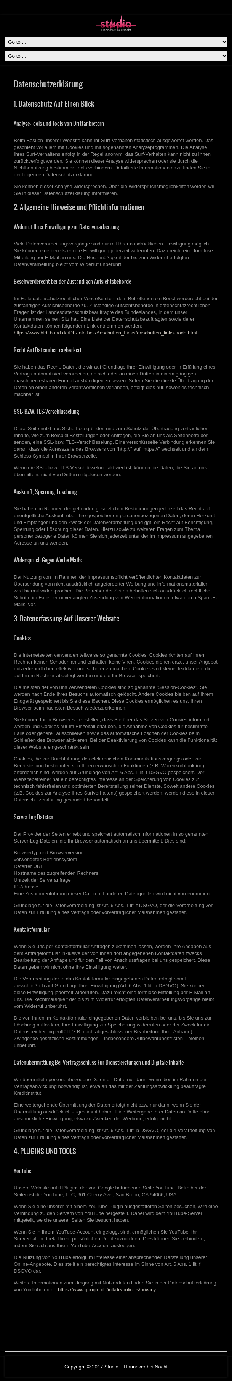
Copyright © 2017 (84, 1367)
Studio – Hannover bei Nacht (136, 1367)
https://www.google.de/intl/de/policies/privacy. (107, 1289)
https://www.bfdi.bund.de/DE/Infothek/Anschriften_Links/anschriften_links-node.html (105, 333)
